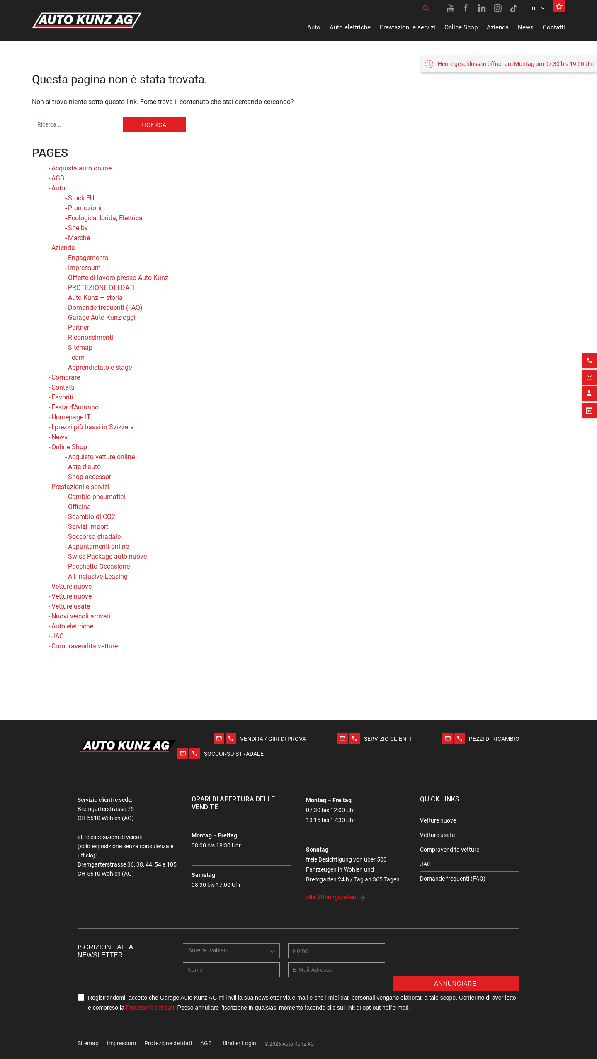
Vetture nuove (71, 586)
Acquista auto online (81, 168)
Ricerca (153, 125)
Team (76, 357)
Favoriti (62, 397)
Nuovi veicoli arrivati (81, 616)
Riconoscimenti (90, 337)
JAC (57, 636)
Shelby (78, 228)
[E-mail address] (336, 969)
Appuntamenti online (98, 546)
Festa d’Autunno (75, 407)
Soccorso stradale (94, 536)
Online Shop (461, 27)
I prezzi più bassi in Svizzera (92, 427)
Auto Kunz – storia (95, 298)
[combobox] (209, 959)
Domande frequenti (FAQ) (105, 308)
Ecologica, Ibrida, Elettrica (105, 218)
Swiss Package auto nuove (107, 556)
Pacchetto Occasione (99, 566)
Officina (79, 507)
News (526, 27)
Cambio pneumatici (96, 497)
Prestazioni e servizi (407, 27)
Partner (78, 327)
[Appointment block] (589, 399)
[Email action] (589, 365)
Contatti (554, 27)
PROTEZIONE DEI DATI (101, 288)
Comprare (65, 377)
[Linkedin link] (482, 8)
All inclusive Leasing (98, 576)
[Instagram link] (498, 8)
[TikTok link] (514, 8)
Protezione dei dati (150, 1007)
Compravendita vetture (84, 646)
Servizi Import (88, 527)
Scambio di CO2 (91, 517)
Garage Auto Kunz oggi (102, 317)
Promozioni (85, 208)
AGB (57, 178)
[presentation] (456, 959)
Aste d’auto (84, 467)
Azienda (498, 27)
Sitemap (80, 347)
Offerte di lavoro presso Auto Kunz (118, 278)
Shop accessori (90, 477)
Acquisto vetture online (101, 457)
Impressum (84, 268)
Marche (79, 238)
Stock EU (81, 198)
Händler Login (238, 1043)
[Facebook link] (466, 8)
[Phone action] (589, 349)
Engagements (88, 258)
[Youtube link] (451, 8)
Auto (313, 27)
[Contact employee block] (589, 382)
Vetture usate (70, 606)
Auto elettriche (350, 27)
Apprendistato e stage (100, 367)
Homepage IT (71, 417)
